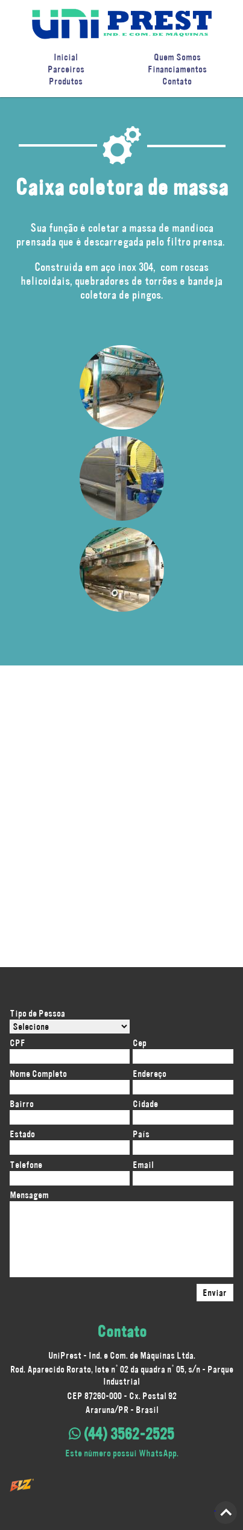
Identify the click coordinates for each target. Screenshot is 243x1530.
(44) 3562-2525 (121, 1434)
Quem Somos (177, 57)
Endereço (149, 1073)
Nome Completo (38, 1073)
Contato (177, 81)
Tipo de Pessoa (37, 1013)
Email (143, 1164)
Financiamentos (177, 69)
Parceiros (66, 69)
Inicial (66, 57)
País (141, 1134)
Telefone (26, 1164)
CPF (17, 1043)
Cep (140, 1043)
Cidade (145, 1103)
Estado (22, 1134)
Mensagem (29, 1195)
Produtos (66, 81)
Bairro (22, 1103)
